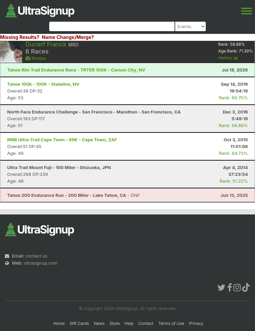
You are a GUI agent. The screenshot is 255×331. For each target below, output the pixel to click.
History (228, 57)
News (99, 323)
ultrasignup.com (40, 263)
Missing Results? (19, 37)
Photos (35, 58)
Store (115, 323)
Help (129, 323)
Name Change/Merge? (68, 37)
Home (59, 323)
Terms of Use (171, 323)
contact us (36, 255)
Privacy (196, 323)
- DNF (73, 195)
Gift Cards (79, 323)
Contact (146, 323)
